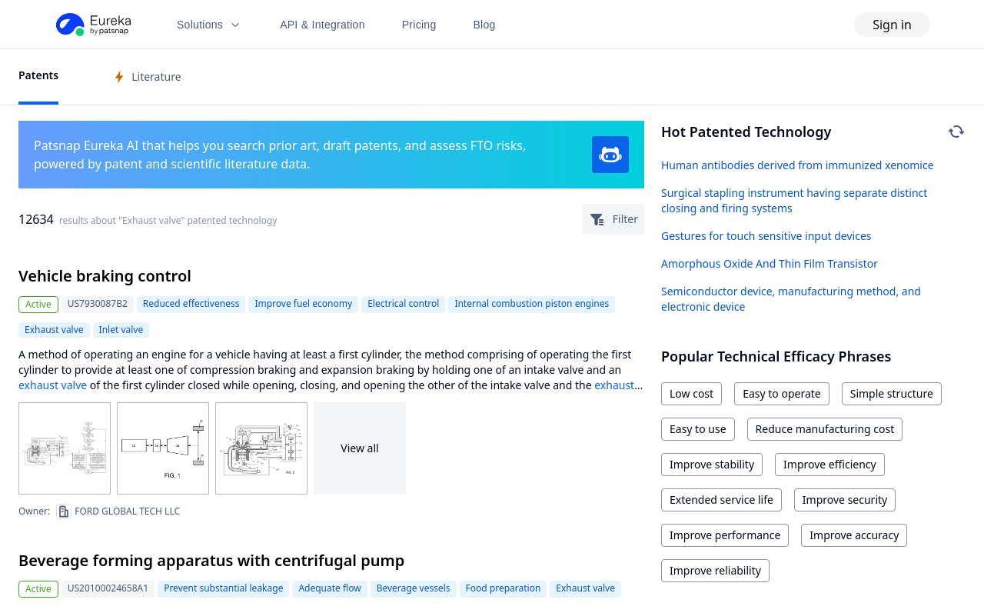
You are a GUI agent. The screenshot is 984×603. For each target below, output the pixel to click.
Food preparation (503, 588)
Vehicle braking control (104, 275)
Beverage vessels (413, 588)
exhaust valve (52, 385)
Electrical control (403, 303)
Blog (485, 24)
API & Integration (322, 24)
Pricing (419, 24)
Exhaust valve (54, 329)
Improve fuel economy (303, 303)
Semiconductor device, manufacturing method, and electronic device (791, 299)
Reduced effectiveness (191, 303)
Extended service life (721, 499)
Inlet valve (121, 329)
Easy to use (698, 428)
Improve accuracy (854, 535)
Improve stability (712, 464)
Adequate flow (329, 588)
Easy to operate (782, 393)
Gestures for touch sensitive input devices (766, 235)
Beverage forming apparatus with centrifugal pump (211, 560)
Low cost (691, 393)
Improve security (845, 499)
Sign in (892, 24)
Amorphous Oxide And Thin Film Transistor (769, 263)
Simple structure (891, 393)
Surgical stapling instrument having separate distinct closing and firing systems (794, 200)
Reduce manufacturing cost (825, 428)
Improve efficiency (829, 464)
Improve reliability (715, 570)
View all (359, 448)
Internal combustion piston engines (531, 303)
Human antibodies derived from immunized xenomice (797, 165)
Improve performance (725, 535)
